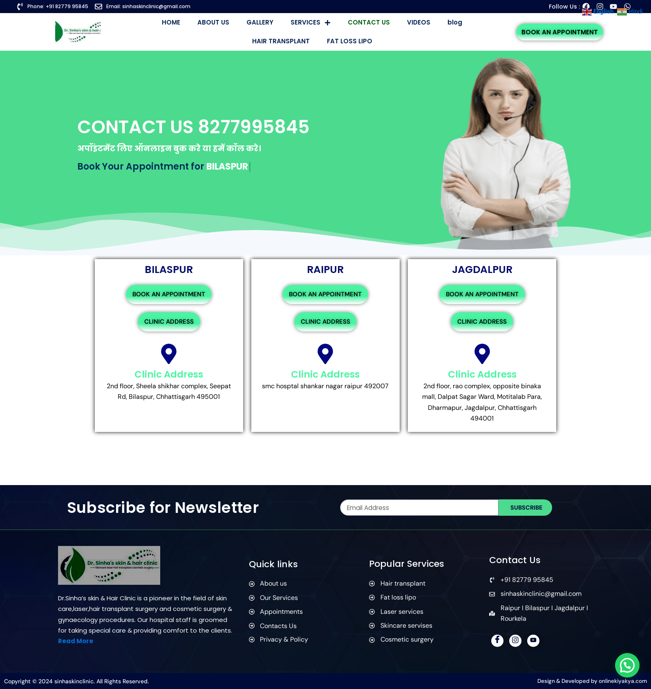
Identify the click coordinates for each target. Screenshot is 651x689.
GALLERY (259, 22)
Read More (75, 641)
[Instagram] (515, 641)
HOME (171, 22)
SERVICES (311, 23)
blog (454, 22)
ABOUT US (213, 22)
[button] (627, 665)
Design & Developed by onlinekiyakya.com (590, 681)
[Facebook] (497, 641)
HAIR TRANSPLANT (281, 41)
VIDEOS (418, 22)
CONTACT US (369, 22)
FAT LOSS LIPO (349, 41)
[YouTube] (533, 641)
